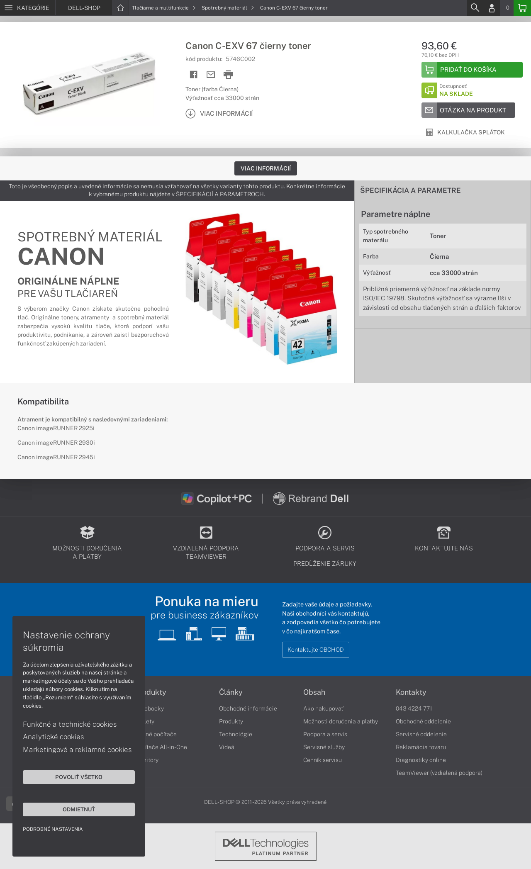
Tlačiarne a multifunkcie (164, 8)
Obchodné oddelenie (423, 721)
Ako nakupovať (323, 708)
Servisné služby (324, 747)
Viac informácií (266, 168)
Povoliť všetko (78, 777)
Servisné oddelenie (421, 734)
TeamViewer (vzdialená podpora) (439, 772)
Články (231, 692)
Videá (226, 747)
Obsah (314, 692)
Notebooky (149, 708)
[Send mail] (211, 75)
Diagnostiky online (421, 760)
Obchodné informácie (248, 708)
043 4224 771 (414, 708)
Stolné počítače (156, 734)
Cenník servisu (322, 760)
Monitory (146, 760)
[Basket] (522, 8)
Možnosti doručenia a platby (340, 721)
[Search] (474, 8)
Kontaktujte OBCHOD (315, 649)
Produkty (150, 692)
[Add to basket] (472, 70)
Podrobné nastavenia (53, 829)
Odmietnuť (79, 809)
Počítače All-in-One (161, 747)
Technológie (235, 734)
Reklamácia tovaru (421, 747)
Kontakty (411, 692)
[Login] (491, 8)
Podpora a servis (325, 734)
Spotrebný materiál (228, 8)
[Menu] (27, 8)
